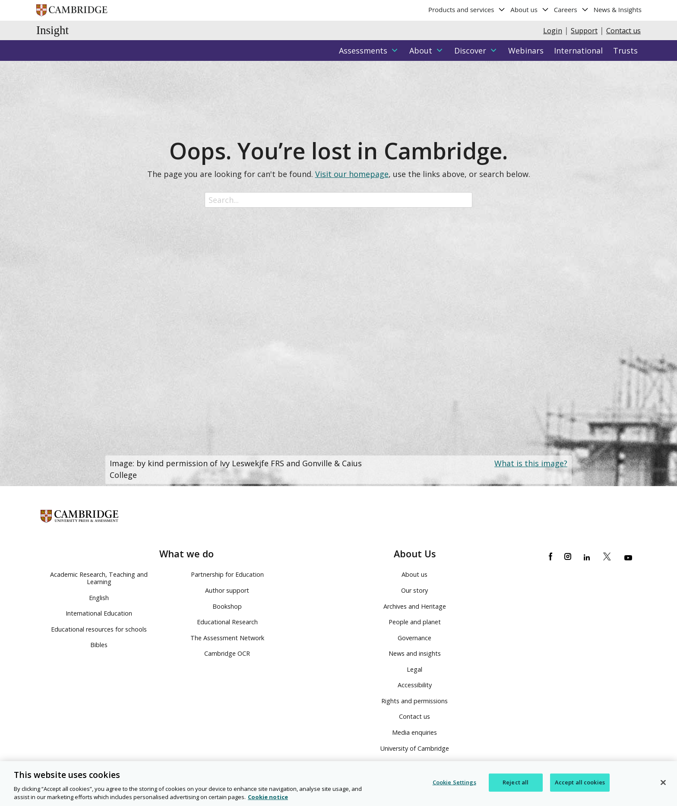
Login (552, 30)
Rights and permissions (414, 701)
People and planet (415, 622)
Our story (414, 590)
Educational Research (227, 622)
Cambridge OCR (227, 653)
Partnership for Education (227, 574)
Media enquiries (414, 732)
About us (529, 9)
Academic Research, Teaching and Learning (99, 578)
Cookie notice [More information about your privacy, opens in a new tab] (268, 798)
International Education (99, 613)
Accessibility (415, 685)
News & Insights (618, 9)
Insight (52, 30)
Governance (414, 638)
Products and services (467, 9)
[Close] (663, 783)
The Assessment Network (227, 638)
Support (584, 30)
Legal (414, 669)
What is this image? (530, 463)
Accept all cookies (580, 783)
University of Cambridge (414, 748)
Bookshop (227, 606)
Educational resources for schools (99, 629)
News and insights (415, 653)
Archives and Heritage (414, 606)
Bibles (99, 645)
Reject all (515, 783)
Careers (571, 9)
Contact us (623, 30)
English (99, 598)
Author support (227, 590)
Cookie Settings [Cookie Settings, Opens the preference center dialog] (454, 783)
